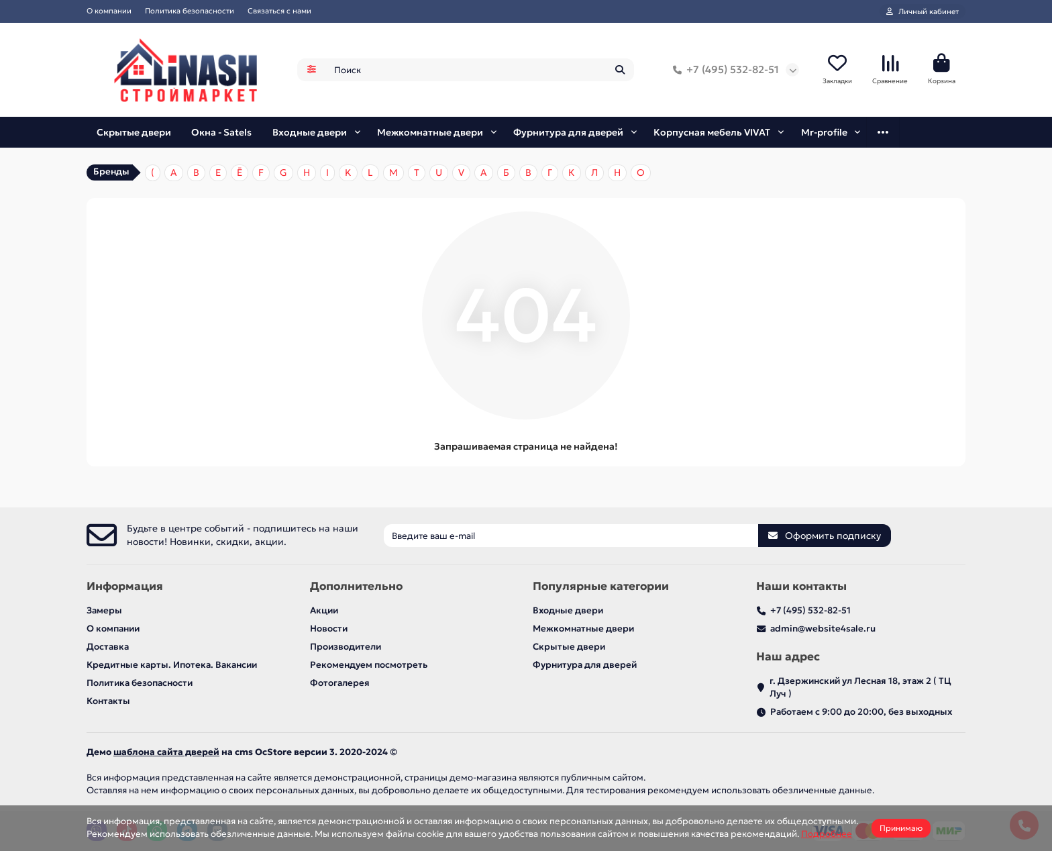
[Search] (480, 71)
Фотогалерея (340, 683)
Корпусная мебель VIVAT (712, 136)
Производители (345, 646)
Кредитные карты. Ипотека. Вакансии (172, 664)
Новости (329, 628)
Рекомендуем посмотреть (368, 664)
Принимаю (901, 828)
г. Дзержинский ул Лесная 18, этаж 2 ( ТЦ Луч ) (860, 687)
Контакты (108, 701)
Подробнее (826, 834)
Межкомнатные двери (433, 136)
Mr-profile (824, 136)
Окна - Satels (224, 136)
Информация (125, 586)
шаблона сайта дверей (166, 752)
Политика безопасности (189, 10)
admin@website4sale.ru (823, 628)
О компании (109, 10)
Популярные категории (601, 586)
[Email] (571, 535)
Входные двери (313, 136)
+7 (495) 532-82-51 (723, 71)
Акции (324, 610)
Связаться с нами (279, 10)
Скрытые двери (135, 136)
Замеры (104, 610)
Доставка (108, 646)
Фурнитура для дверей (571, 136)
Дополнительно (356, 586)
